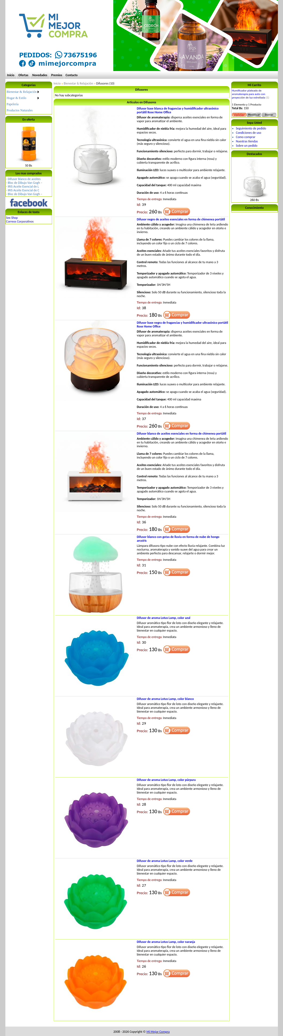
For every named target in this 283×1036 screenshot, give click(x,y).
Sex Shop (12, 218)
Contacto (72, 75)
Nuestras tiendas (247, 141)
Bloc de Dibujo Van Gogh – (25, 183)
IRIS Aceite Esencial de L (23, 186)
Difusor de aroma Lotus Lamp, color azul (163, 618)
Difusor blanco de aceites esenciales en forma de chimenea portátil (181, 433)
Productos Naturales (20, 110)
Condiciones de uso (248, 133)
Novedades (39, 75)
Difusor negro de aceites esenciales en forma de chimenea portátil (181, 219)
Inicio (10, 75)
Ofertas (23, 75)
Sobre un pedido (246, 145)
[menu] (23, 101)
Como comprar (245, 137)
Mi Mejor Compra (157, 1032)
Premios (56, 75)
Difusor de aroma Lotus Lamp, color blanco (165, 699)
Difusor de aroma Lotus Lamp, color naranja (166, 942)
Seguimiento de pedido (251, 128)
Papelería (13, 104)
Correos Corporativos (20, 221)
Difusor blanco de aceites (24, 179)
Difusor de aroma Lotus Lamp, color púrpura (166, 780)
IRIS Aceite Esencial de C (23, 190)
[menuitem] (23, 92)
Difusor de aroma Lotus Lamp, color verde (165, 861)
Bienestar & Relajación (22, 92)
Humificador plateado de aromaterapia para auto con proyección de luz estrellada (248, 94)
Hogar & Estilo (16, 98)
